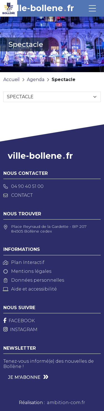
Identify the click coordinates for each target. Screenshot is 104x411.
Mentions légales (27, 271)
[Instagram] (20, 329)
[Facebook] (19, 320)
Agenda (35, 79)
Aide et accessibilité (30, 289)
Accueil (11, 79)
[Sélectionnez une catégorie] (52, 97)
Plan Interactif (23, 262)
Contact (18, 195)
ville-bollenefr (41, 8)
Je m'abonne (24, 377)
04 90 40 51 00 (23, 186)
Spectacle (63, 79)
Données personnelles (33, 280)
